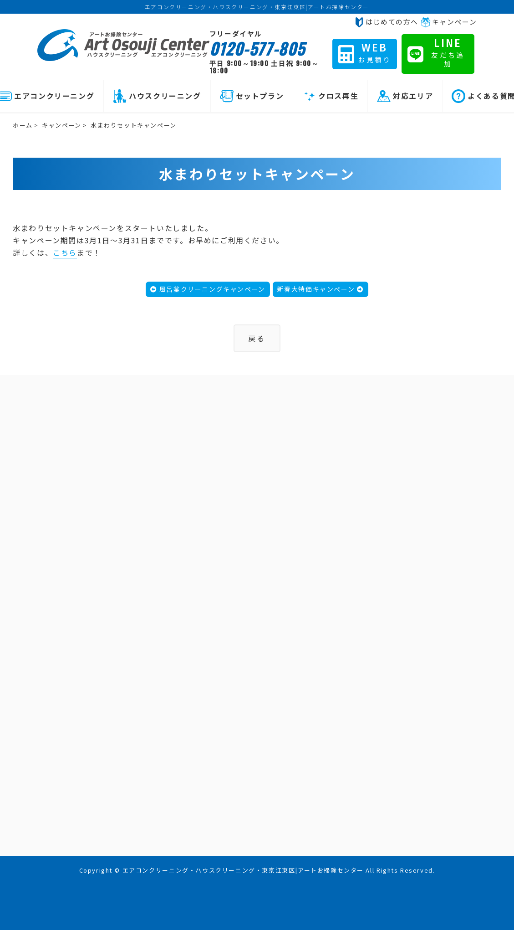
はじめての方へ (386, 21)
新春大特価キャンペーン (320, 288)
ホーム (23, 125)
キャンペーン (449, 21)
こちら (65, 252)
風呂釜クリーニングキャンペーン (207, 288)
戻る (256, 338)
